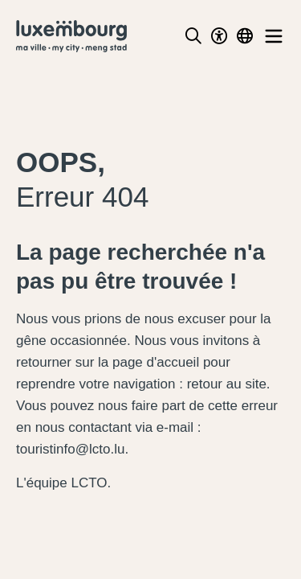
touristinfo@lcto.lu (70, 449)
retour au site (226, 384)
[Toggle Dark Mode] (219, 36)
